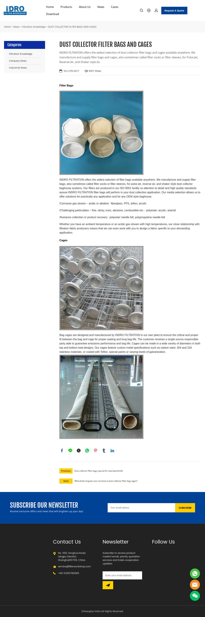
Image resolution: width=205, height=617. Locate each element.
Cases (114, 7)
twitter (78, 450)
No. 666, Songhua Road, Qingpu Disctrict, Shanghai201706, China (72, 556)
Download (52, 14)
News (100, 7)
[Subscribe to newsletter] (108, 585)
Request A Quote (174, 10)
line (70, 450)
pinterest (95, 450)
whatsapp (87, 450)
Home (50, 7)
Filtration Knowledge (33, 26)
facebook (61, 450)
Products (66, 7)
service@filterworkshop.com (74, 566)
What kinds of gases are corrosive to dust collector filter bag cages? (105, 481)
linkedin (112, 450)
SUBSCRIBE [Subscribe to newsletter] (185, 507)
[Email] (141, 507)
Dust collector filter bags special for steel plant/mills (98, 470)
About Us (85, 7)
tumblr (103, 450)
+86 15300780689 (68, 573)
